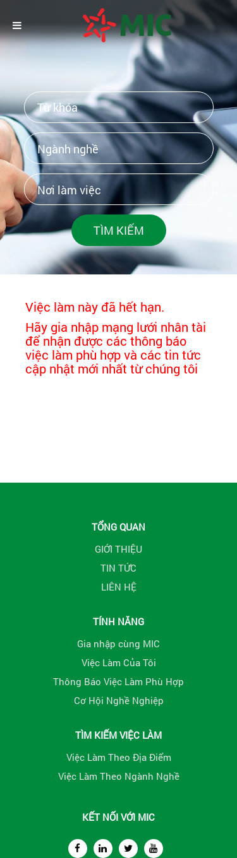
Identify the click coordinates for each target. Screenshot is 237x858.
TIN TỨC (118, 567)
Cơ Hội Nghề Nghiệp (119, 700)
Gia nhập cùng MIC (118, 643)
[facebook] (77, 848)
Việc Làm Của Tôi (119, 662)
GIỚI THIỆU (118, 549)
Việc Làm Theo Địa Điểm (118, 757)
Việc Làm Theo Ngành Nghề (118, 776)
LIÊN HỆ (119, 586)
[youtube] (153, 848)
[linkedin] (103, 848)
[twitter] (128, 848)
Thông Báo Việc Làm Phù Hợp (118, 681)
